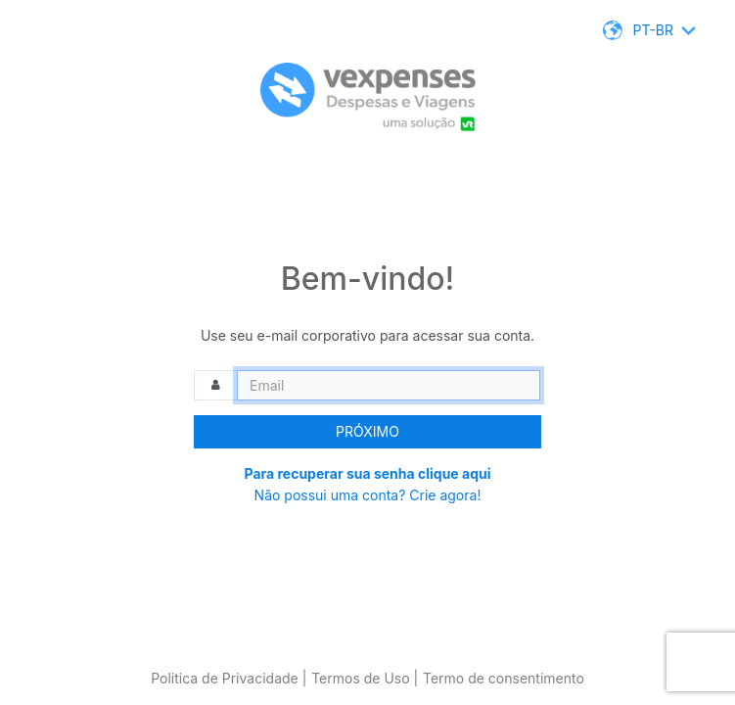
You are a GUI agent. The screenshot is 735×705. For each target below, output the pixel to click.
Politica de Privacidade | (228, 678)
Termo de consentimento (503, 678)
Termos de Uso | (364, 678)
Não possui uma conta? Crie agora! (368, 495)
